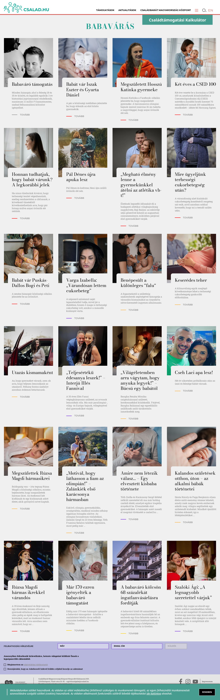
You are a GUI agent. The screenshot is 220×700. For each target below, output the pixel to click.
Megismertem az (27, 664)
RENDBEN (207, 692)
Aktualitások (127, 10)
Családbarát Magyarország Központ (165, 10)
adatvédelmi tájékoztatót (36, 664)
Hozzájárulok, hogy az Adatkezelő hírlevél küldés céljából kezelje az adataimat (45, 669)
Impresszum (207, 681)
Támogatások (105, 10)
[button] (196, 10)
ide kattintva (153, 693)
